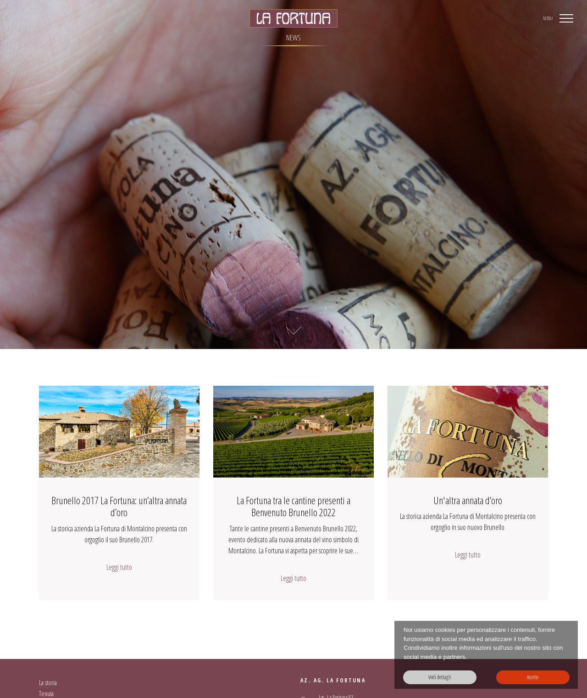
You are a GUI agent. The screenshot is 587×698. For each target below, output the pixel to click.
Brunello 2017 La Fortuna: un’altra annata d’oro (119, 506)
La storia (48, 682)
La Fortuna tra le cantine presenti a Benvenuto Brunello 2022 (293, 506)
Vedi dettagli (439, 677)
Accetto (532, 677)
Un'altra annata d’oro (467, 500)
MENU (548, 18)
